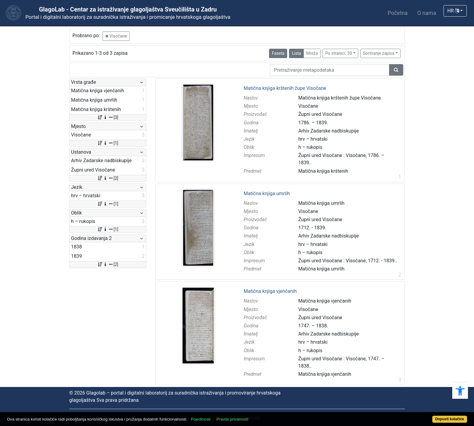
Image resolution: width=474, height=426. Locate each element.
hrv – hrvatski (313, 139)
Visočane (116, 36)
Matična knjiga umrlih (267, 193)
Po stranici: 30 (338, 53)
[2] (107, 178)
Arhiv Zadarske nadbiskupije (328, 131)
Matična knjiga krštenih (323, 171)
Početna (397, 13)
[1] (107, 143)
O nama (426, 13)
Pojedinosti (200, 419)
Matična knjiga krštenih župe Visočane (285, 88)
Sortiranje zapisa (378, 53)
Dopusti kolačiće (449, 419)
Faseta (278, 53)
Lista (296, 53)
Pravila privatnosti (232, 419)
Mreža (312, 53)
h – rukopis (310, 147)
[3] (107, 117)
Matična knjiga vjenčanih (270, 291)
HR (453, 11)
